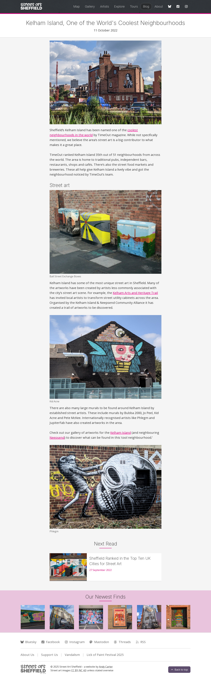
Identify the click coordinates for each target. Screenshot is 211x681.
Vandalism (72, 655)
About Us (27, 655)
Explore (119, 6)
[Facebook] (178, 6)
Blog (146, 6)
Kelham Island (120, 433)
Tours (134, 6)
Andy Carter (106, 666)
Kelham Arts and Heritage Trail (135, 293)
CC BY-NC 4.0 (78, 670)
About (158, 6)
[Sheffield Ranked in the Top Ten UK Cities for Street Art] (105, 567)
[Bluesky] (169, 6)
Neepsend (57, 437)
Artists (104, 6)
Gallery (90, 6)
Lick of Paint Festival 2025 (105, 655)
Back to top (179, 669)
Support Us (49, 655)
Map (76, 6)
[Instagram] (186, 6)
